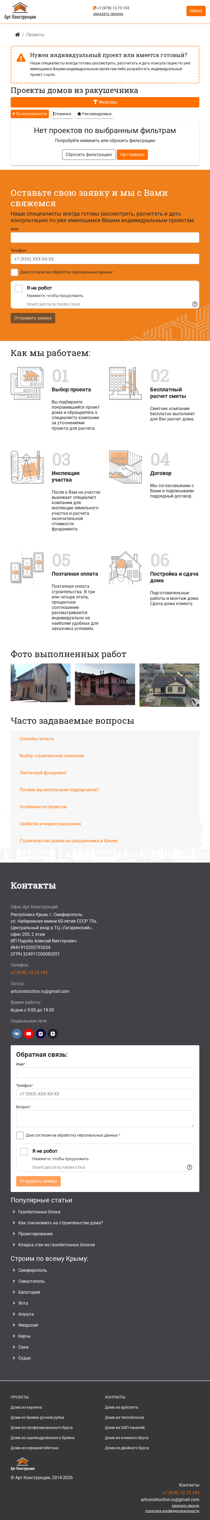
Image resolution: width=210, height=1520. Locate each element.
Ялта (23, 1303)
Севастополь (31, 1281)
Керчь (24, 1336)
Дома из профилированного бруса (42, 1427)
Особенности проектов (43, 806)
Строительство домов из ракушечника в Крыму (69, 840)
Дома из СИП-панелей (125, 1427)
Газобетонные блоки (39, 1211)
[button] (196, 686)
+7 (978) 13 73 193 (111, 8)
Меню (196, 10)
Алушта (26, 1314)
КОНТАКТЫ (115, 1397)
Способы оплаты (37, 738)
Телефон (19, 250)
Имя (15, 229)
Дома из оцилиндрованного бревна (43, 1438)
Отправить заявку (33, 318)
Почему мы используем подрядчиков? (59, 789)
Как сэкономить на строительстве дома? (60, 1222)
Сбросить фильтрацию (89, 154)
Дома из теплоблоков (124, 1417)
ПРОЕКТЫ (20, 1397)
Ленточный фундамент (43, 772)
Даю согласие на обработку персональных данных (68, 272)
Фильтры (105, 102)
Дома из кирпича (26, 1407)
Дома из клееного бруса (126, 1438)
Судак (24, 1358)
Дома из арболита (121, 1407)
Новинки (62, 113)
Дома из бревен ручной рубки (37, 1417)
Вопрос (23, 1107)
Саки (23, 1347)
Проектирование (35, 1233)
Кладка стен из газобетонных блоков (56, 1244)
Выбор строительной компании (52, 755)
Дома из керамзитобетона (35, 1448)
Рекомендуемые (94, 113)
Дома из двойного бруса (127, 1448)
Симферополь (32, 1270)
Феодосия (28, 1325)
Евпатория (29, 1292)
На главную (132, 154)
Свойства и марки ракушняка (50, 823)
